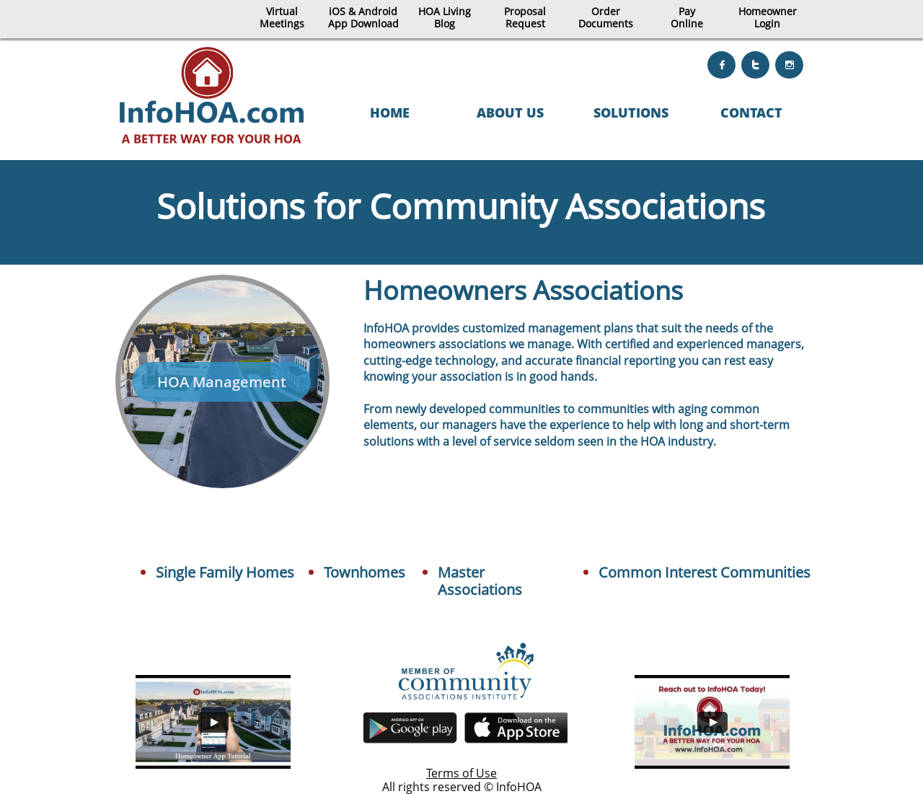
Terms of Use (461, 773)
